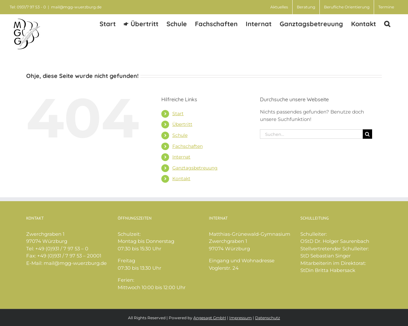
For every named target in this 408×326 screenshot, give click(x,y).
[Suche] (367, 134)
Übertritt (182, 124)
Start (178, 113)
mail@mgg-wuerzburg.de (76, 7)
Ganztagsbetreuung (195, 168)
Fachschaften (187, 146)
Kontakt (181, 178)
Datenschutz (267, 317)
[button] (387, 23)
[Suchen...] (311, 134)
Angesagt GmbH (209, 317)
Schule (180, 135)
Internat (181, 157)
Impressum (240, 317)
